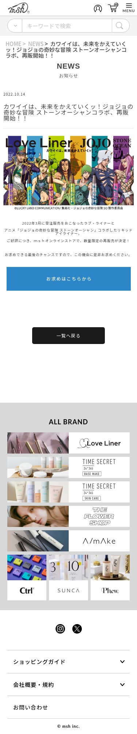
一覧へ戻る (69, 335)
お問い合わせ (30, 707)
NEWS (35, 43)
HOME (13, 43)
